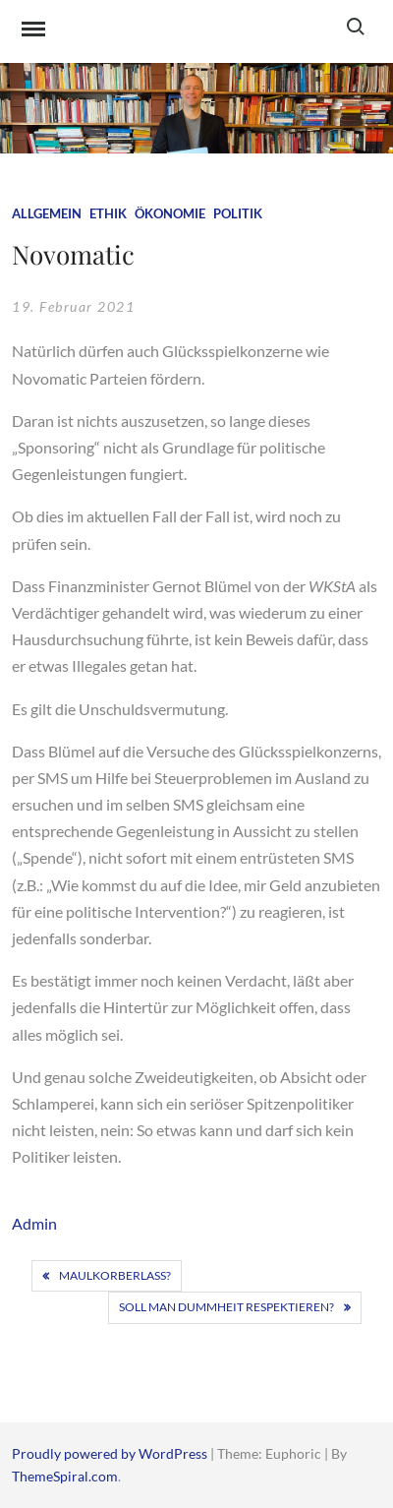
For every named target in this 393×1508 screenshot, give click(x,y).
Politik (237, 213)
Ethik (108, 213)
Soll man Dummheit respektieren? (226, 1306)
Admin (34, 1223)
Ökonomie (170, 213)
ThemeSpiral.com (65, 1476)
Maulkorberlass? (115, 1275)
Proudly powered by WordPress (111, 1453)
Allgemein (47, 213)
